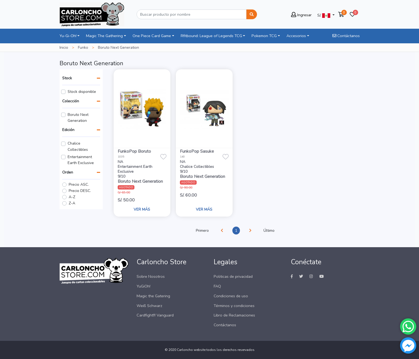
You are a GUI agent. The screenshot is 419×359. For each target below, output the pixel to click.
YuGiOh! (143, 286)
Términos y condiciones (234, 305)
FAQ (217, 286)
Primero (202, 230)
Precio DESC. (80, 190)
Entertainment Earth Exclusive (81, 159)
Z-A (72, 203)
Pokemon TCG (264, 35)
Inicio (64, 47)
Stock (67, 78)
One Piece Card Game (152, 35)
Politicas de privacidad (233, 276)
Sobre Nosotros (151, 276)
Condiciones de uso (231, 296)
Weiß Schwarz (149, 305)
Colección (70, 101)
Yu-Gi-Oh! (68, 35)
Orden (67, 172)
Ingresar (301, 15)
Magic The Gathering (104, 35)
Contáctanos (346, 35)
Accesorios (296, 35)
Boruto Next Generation (78, 117)
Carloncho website (191, 350)
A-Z (72, 197)
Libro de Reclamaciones (234, 315)
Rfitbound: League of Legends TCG (211, 35)
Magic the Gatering (153, 296)
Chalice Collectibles (78, 146)
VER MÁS (142, 209)
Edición (68, 129)
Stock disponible (82, 91)
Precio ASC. (79, 184)
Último (269, 230)
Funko (83, 47)
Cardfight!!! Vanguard (155, 315)
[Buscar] (191, 14)
